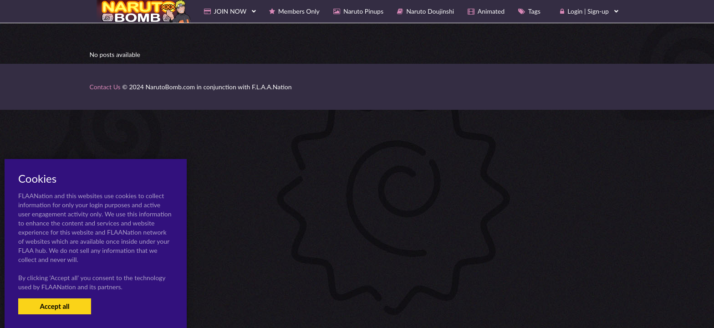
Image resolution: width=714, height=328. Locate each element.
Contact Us (105, 87)
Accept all (54, 306)
